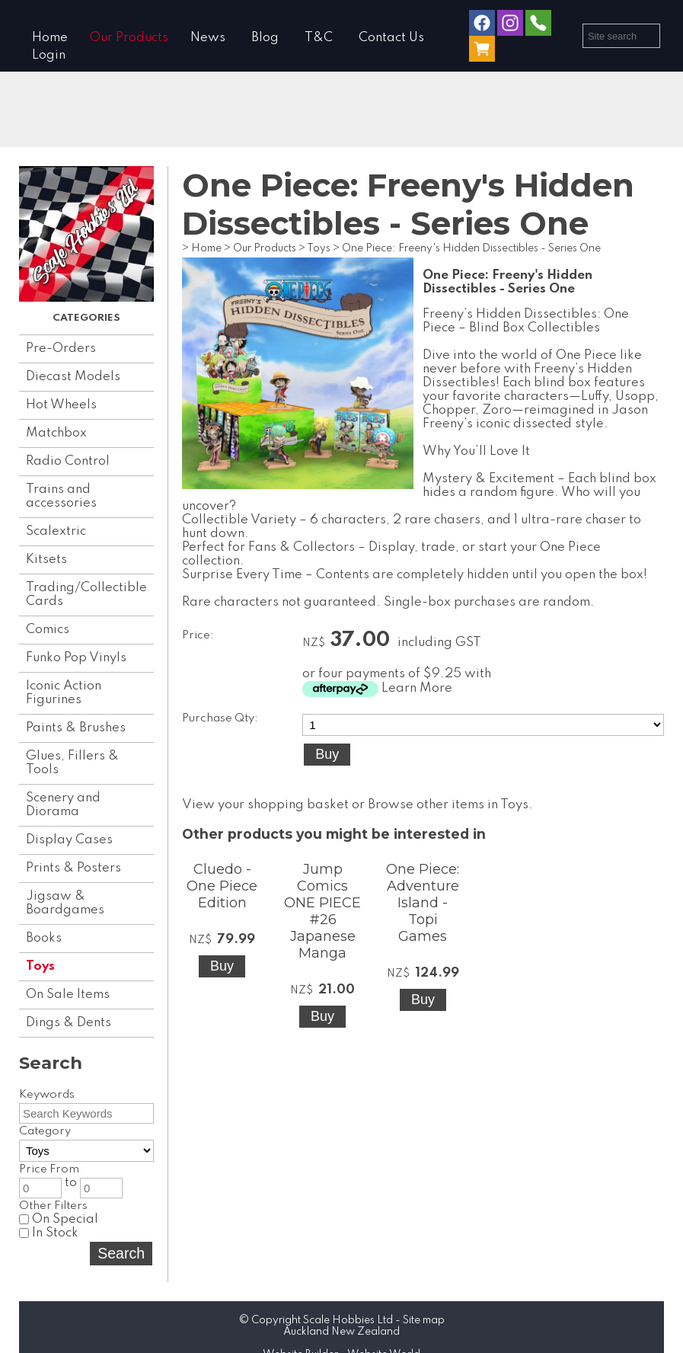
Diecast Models (73, 376)
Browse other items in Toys (448, 804)
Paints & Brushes (76, 727)
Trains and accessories (61, 496)
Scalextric (56, 531)
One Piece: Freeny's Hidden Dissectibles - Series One (471, 248)
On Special (58, 1219)
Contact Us (391, 37)
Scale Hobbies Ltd (348, 1320)
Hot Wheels (61, 404)
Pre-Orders (61, 348)
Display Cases (69, 839)
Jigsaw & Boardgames (65, 903)
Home (50, 37)
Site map (424, 1320)
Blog (265, 37)
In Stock (48, 1233)
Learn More (416, 688)
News (207, 37)
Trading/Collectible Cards (86, 594)
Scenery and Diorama (63, 805)
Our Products (129, 37)
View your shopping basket (265, 804)
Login (48, 55)
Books (44, 938)
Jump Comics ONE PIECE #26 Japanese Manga (322, 911)
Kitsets (46, 559)
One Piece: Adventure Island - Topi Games (422, 903)
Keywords (47, 1095)
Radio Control (68, 461)
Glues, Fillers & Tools (72, 763)
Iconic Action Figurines (63, 693)
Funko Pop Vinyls (76, 657)
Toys (40, 966)
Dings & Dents (68, 1022)
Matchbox (56, 433)
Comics (47, 629)
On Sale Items (68, 994)
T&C (319, 37)
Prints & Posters (73, 868)
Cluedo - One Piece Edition (222, 886)
